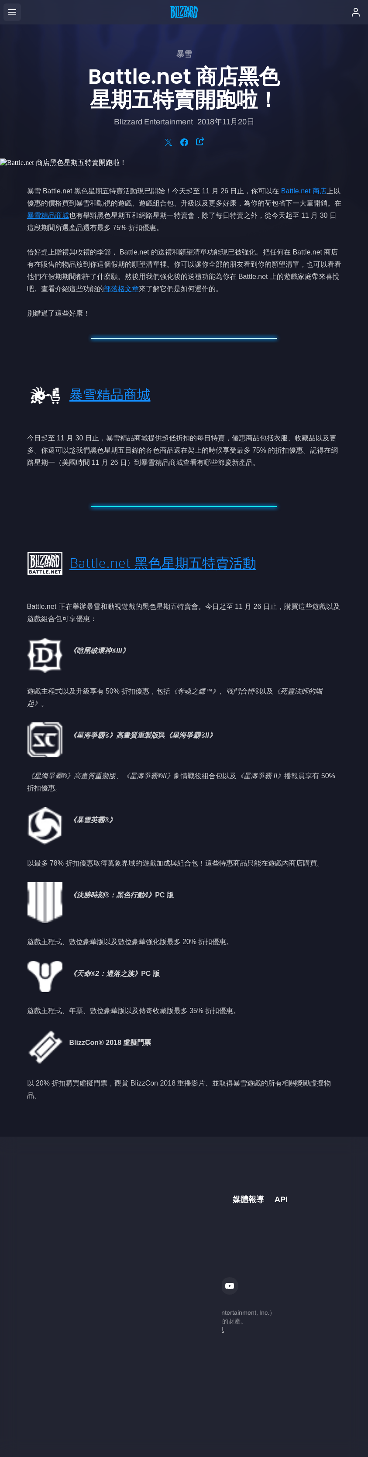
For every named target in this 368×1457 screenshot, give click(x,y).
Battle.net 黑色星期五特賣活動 (162, 563)
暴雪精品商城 (48, 215)
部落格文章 (121, 288)
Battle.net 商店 (304, 191)
